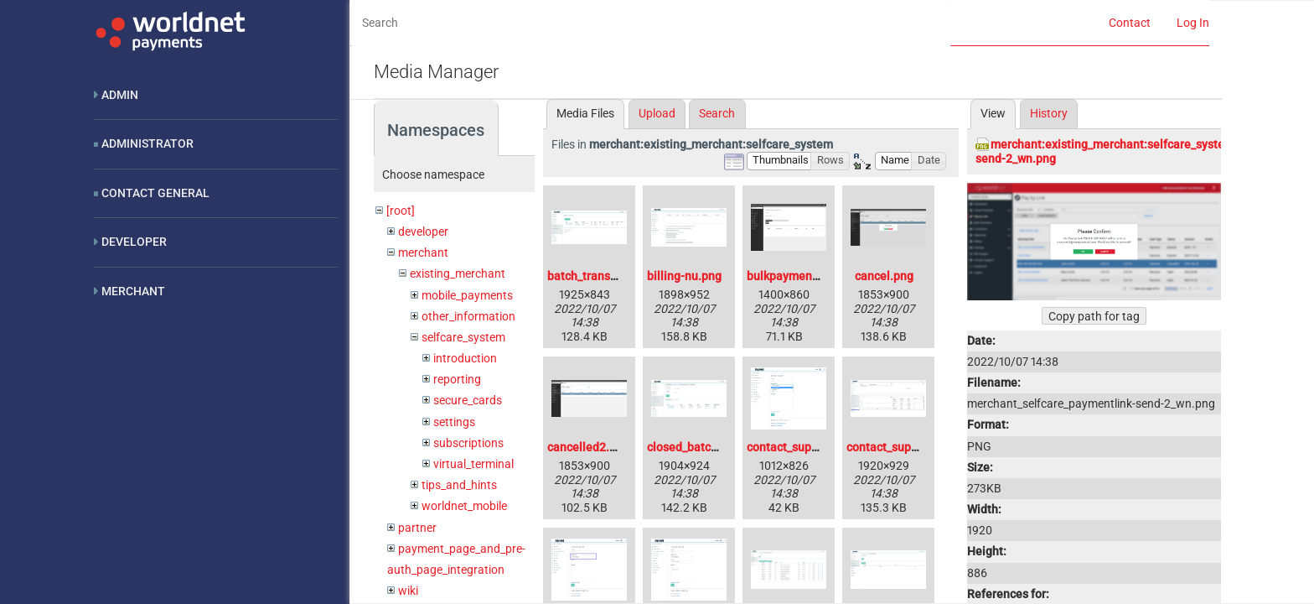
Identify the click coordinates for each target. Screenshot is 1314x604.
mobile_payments (467, 295)
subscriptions (468, 443)
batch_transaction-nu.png (616, 276)
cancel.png (884, 276)
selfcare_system (463, 337)
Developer (134, 241)
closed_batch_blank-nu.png (720, 447)
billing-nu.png (684, 276)
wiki (408, 590)
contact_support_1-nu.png (915, 447)
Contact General (155, 193)
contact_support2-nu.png (814, 447)
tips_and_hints (459, 485)
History (1049, 113)
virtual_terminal (473, 464)
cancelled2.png (588, 447)
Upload (657, 113)
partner (417, 527)
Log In (1193, 22)
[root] (400, 210)
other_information (468, 316)
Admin (119, 95)
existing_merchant (457, 273)
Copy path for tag (1094, 316)
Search (717, 113)
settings (454, 422)
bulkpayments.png (796, 276)
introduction (465, 358)
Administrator (147, 143)
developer (423, 231)
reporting (457, 379)
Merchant (133, 291)
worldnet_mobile (464, 506)
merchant (423, 252)
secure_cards (467, 400)
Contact (1130, 22)
